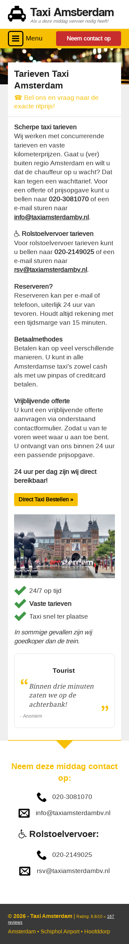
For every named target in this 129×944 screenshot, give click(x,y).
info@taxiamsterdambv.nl (51, 217)
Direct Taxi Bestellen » (46, 499)
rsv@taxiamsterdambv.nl (50, 270)
